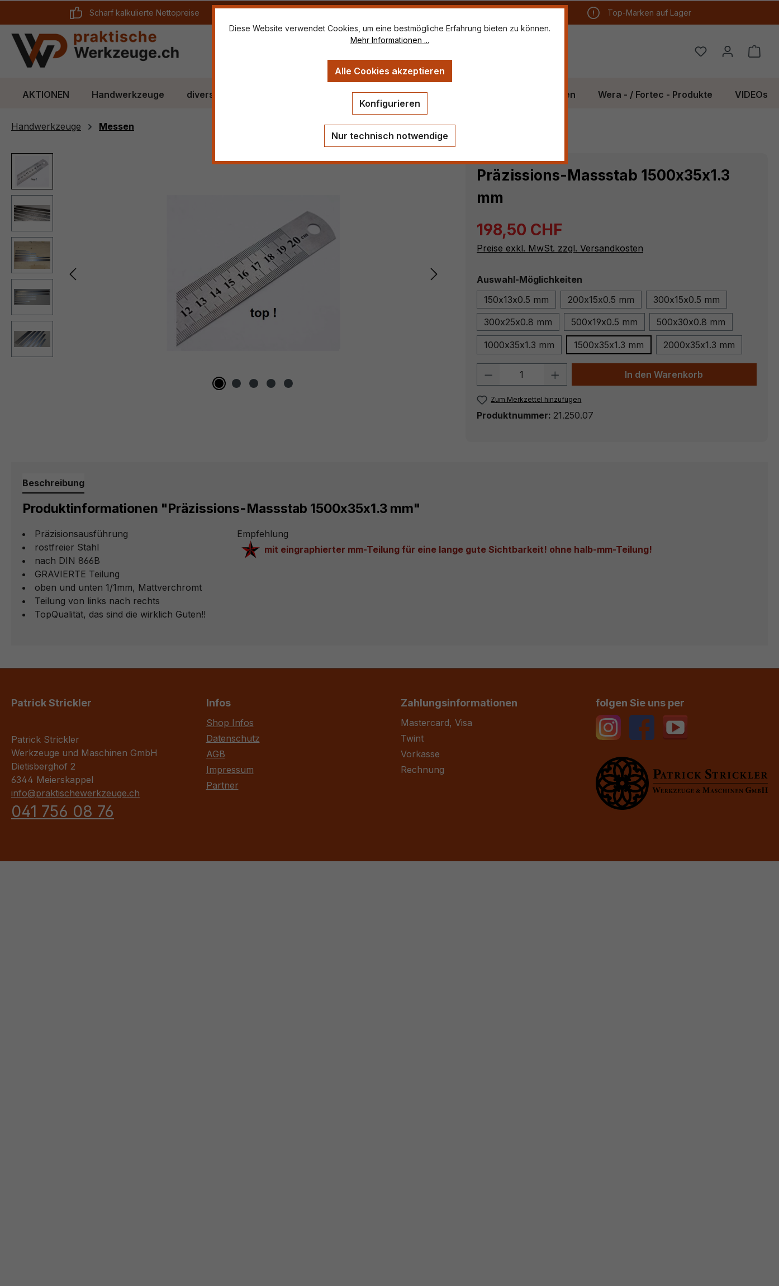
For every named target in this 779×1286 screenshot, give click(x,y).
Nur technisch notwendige (389, 135)
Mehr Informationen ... (389, 40)
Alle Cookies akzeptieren (390, 71)
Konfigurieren (389, 103)
